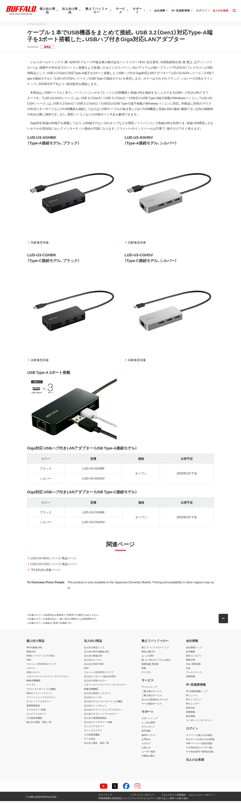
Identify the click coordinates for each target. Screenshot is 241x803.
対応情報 (146, 732)
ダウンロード (148, 728)
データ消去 (89, 740)
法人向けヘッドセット (95, 707)
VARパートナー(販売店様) (199, 745)
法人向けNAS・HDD (94, 665)
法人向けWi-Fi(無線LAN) (96, 653)
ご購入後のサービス (152, 697)
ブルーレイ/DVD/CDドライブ (41, 665)
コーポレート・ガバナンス (199, 722)
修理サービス (148, 736)
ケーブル (30, 686)
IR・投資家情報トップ (196, 692)
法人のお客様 (195, 761)
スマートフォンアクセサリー (41, 699)
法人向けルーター (93, 661)
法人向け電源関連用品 (95, 719)
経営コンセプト (194, 657)
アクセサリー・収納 (36, 711)
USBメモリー (33, 674)
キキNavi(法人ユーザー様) (199, 749)
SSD (28, 661)
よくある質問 (148, 724)
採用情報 (190, 678)
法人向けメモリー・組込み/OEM (100, 678)
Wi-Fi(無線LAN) (34, 649)
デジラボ (146, 674)
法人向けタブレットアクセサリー (101, 715)
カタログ (146, 745)
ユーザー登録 (148, 753)
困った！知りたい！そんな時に (156, 661)
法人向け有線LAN (93, 657)
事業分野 (190, 661)
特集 (144, 670)
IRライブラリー (194, 701)
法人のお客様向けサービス (155, 701)
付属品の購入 (148, 757)
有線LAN (30, 653)
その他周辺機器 (34, 719)
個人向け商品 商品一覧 (38, 724)
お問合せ (146, 740)
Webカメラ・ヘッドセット (39, 694)
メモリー (30, 670)
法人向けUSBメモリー (95, 682)
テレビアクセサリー (36, 715)
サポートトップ (149, 720)
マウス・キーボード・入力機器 (41, 690)
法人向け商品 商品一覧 (96, 744)
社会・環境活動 (193, 665)
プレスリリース (194, 674)
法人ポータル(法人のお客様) (200, 740)
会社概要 (190, 653)
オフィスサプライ (93, 732)
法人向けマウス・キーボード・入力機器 (103, 703)
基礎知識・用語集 (150, 665)
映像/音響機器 (33, 682)
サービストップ (149, 688)
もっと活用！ (148, 657)
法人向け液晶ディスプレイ (97, 694)
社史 (188, 670)
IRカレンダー (193, 705)
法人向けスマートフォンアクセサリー (103, 711)
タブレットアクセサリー (38, 703)
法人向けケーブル (93, 699)
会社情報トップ (194, 649)
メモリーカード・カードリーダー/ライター (47, 678)
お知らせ (146, 749)
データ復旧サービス (152, 705)
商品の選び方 (148, 653)
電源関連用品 (33, 707)
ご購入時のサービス (152, 692)
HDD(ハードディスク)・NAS (40, 657)
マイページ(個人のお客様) (199, 736)
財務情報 (190, 713)
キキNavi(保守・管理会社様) (200, 753)
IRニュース (191, 697)
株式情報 (190, 718)
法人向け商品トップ (94, 649)
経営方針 (190, 709)
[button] (224, 620)
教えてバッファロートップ (155, 649)
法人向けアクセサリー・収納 (98, 724)
